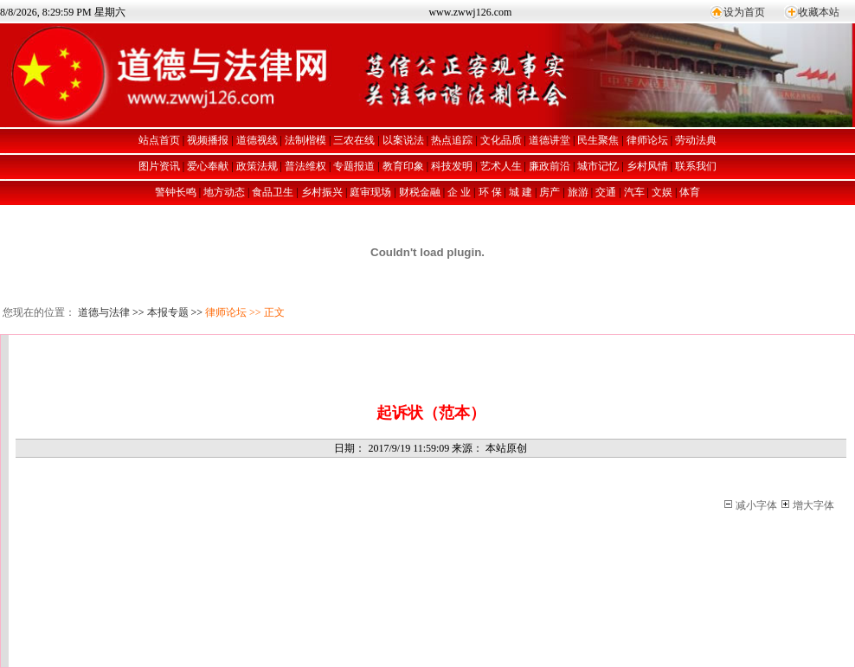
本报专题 (168, 312)
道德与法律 (104, 312)
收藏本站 (818, 12)
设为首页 (744, 12)
